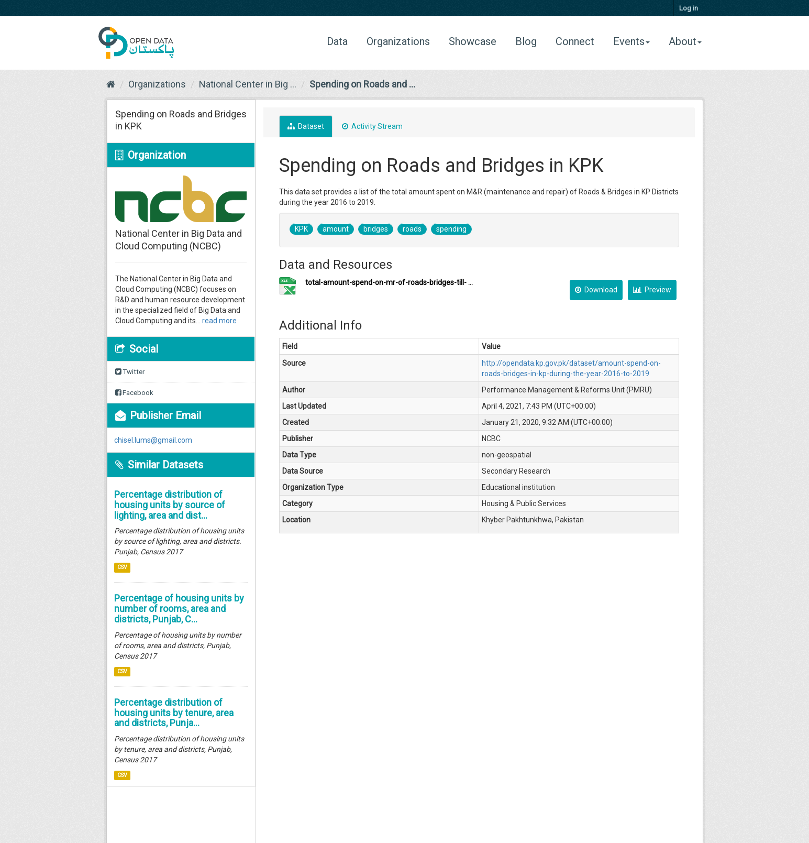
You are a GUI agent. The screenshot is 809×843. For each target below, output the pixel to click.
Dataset (305, 126)
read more (219, 320)
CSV (122, 567)
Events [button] (631, 41)
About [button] (685, 41)
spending (451, 229)
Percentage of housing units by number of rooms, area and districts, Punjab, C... (179, 609)
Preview (652, 290)
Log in (688, 8)
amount (336, 229)
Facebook (134, 393)
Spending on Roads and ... (362, 84)
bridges (375, 229)
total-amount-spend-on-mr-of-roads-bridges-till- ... (389, 282)
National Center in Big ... (247, 84)
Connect (575, 41)
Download (596, 290)
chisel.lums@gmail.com (153, 440)
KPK (301, 229)
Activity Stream (372, 126)
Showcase (472, 41)
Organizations (398, 41)
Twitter (130, 372)
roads (412, 229)
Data (341, 41)
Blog (526, 41)
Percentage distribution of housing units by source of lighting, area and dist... (169, 505)
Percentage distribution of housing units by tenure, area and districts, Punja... (174, 713)
